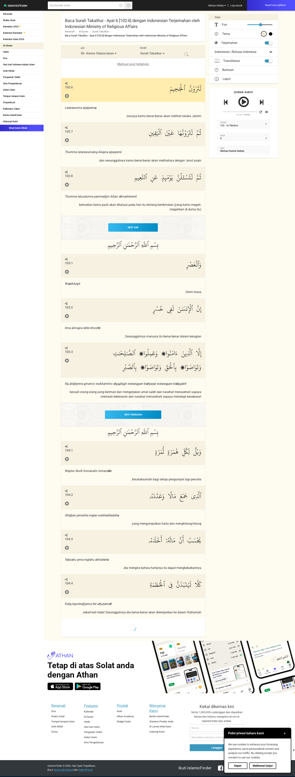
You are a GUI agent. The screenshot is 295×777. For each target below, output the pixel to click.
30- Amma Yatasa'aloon (97, 53)
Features (91, 706)
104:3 (69, 539)
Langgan (216, 747)
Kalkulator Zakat (11, 108)
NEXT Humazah (133, 414)
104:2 (69, 495)
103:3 (69, 352)
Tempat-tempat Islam (14, 96)
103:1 (69, 263)
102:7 (69, 131)
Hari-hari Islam (92, 726)
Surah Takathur (100, 31)
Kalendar (89, 711)
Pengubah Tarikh (11, 77)
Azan (119, 711)
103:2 (69, 307)
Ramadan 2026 (11, 26)
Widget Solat (124, 721)
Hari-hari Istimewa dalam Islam (19, 64)
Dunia (54, 731)
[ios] (60, 686)
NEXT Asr (133, 227)
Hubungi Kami (10, 121)
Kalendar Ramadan (13, 33)
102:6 (69, 87)
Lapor (222, 79)
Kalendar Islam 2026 (13, 39)
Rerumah (7, 14)
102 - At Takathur (229, 125)
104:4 (69, 583)
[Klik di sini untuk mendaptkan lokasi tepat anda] (121, 5)
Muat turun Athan (15, 128)
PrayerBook (9, 102)
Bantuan (224, 70)
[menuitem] (217, 5)
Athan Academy (125, 716)
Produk (122, 705)
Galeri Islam (9, 90)
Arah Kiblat (8, 71)
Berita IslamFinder (12, 115)
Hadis (6, 52)
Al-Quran (7, 45)
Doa (5, 58)
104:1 (69, 450)
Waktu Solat (9, 20)
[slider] (260, 24)
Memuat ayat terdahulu (133, 64)
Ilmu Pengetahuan (12, 83)
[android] (88, 686)
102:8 (69, 176)
